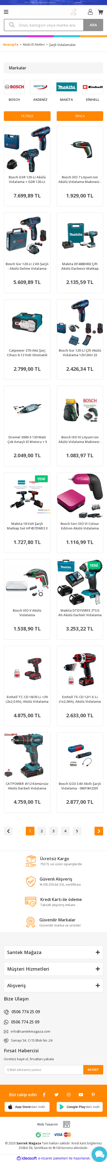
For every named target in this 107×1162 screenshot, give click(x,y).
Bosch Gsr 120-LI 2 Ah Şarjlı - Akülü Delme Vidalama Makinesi (27, 266)
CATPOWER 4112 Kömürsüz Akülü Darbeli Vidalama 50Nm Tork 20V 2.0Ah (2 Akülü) (27, 785)
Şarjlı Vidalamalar (62, 44)
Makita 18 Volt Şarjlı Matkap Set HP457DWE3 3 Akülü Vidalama (27, 525)
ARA (93, 24)
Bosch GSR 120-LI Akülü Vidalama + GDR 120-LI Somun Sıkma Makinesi (27, 179)
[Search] (53, 25)
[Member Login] (90, 12)
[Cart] (100, 12)
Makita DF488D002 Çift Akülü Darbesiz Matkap (80, 266)
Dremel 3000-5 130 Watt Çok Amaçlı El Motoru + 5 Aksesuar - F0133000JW (27, 439)
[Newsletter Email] (53, 1069)
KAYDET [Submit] (93, 1069)
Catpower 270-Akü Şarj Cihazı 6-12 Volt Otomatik (27, 352)
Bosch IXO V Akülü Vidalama (27, 612)
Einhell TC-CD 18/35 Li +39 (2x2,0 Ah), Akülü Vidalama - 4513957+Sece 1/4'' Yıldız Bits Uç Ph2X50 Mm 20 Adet (27, 699)
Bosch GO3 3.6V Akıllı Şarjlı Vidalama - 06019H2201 (80, 785)
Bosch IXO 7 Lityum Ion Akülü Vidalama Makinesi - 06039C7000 (79, 179)
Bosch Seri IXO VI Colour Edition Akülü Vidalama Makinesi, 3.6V (80, 525)
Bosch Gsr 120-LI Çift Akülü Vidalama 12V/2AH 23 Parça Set (80, 352)
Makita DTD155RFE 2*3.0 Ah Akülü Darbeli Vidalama (80, 612)
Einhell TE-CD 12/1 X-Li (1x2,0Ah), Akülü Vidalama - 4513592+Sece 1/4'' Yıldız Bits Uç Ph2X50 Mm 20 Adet (79, 699)
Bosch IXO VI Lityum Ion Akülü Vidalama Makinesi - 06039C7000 (79, 439)
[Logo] (48, 12)
